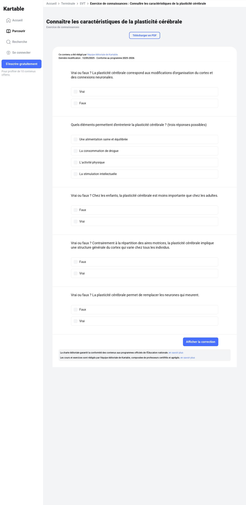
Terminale (68, 3)
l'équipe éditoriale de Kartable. (102, 54)
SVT (83, 3)
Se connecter (18, 52)
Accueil (14, 20)
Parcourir (15, 31)
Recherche (16, 42)
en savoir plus (176, 352)
